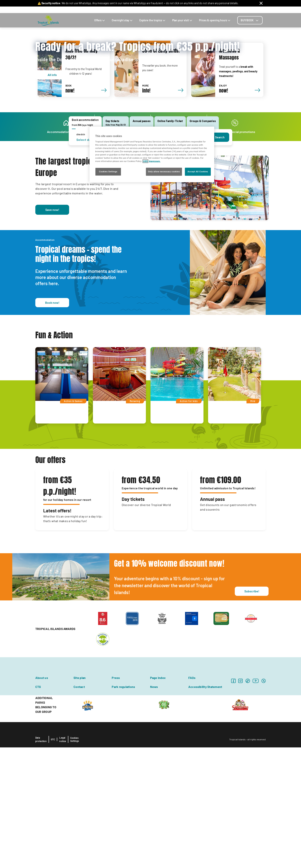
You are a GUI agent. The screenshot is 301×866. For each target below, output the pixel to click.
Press (116, 796)
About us (41, 796)
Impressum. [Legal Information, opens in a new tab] (154, 161)
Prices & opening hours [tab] (215, 20)
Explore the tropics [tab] (152, 20)
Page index (158, 796)
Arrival (199, 9)
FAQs (238, 9)
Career (229, 9)
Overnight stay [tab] (122, 20)
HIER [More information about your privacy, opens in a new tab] (145, 161)
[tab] (250, 20)
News (154, 805)
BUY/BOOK (250, 20)
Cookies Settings (74, 858)
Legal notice (62, 858)
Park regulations (123, 805)
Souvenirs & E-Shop (181, 9)
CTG (38, 805)
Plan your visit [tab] (182, 20)
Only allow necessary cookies (164, 171)
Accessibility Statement (205, 805)
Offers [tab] (100, 20)
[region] (151, 154)
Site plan (80, 796)
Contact (210, 9)
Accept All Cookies (198, 171)
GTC (53, 858)
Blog (220, 9)
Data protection (41, 858)
